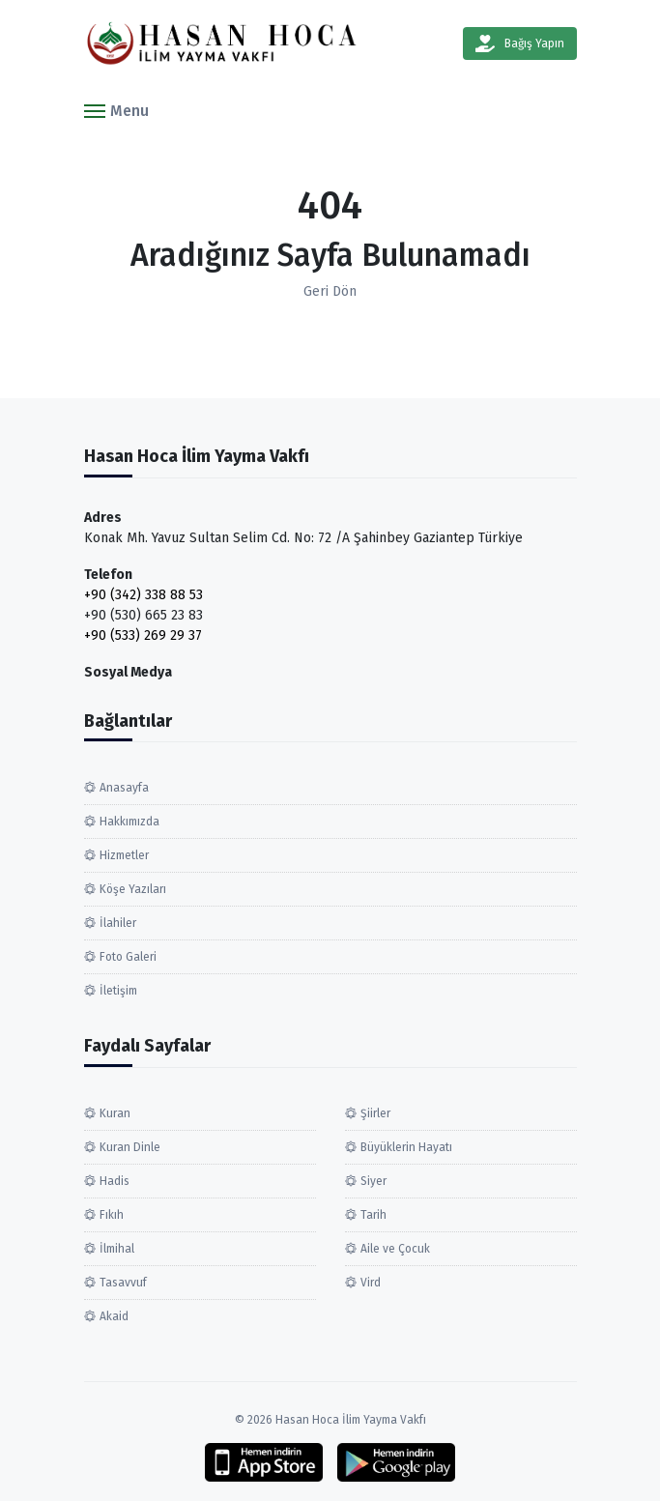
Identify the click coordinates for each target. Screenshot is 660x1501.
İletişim (118, 990)
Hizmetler (124, 855)
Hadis (114, 1181)
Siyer (373, 1181)
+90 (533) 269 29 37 (143, 635)
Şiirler (375, 1113)
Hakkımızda (129, 821)
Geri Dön (330, 291)
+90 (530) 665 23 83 (143, 615)
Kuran (115, 1113)
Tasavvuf (123, 1282)
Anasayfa (124, 787)
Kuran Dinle (130, 1147)
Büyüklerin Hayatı (406, 1147)
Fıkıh (112, 1215)
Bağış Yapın (519, 43)
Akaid (114, 1316)
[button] (116, 110)
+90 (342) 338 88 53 (143, 595)
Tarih (373, 1215)
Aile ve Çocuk (395, 1249)
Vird (370, 1282)
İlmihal (117, 1249)
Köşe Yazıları (133, 889)
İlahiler (118, 923)
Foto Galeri (128, 957)
